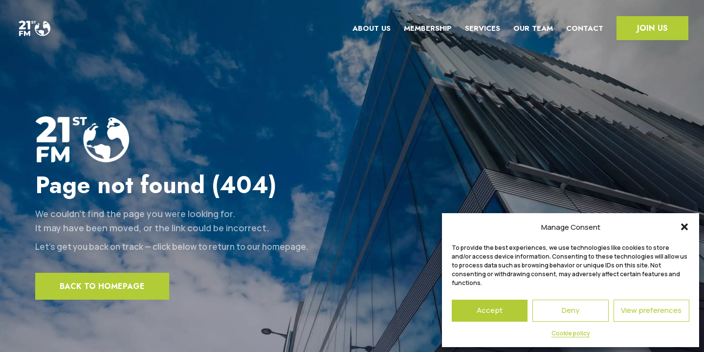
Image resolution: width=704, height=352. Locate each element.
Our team (533, 28)
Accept (490, 310)
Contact (584, 28)
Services (482, 28)
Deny (570, 310)
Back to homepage (102, 286)
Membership (428, 28)
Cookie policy (570, 333)
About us (371, 28)
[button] (684, 227)
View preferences (651, 310)
